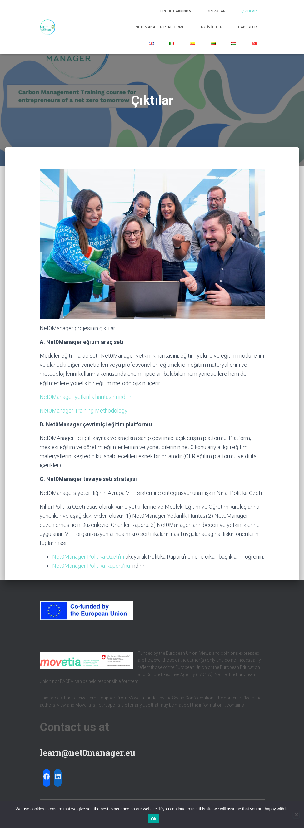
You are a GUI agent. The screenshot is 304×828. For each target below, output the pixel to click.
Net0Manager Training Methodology (83, 410)
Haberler (247, 27)
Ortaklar (216, 11)
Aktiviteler (211, 27)
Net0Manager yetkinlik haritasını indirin (86, 397)
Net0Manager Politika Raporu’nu (91, 565)
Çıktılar (249, 11)
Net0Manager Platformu (160, 27)
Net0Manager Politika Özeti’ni (88, 556)
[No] (296, 814)
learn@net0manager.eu (87, 752)
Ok (153, 818)
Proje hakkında (175, 11)
